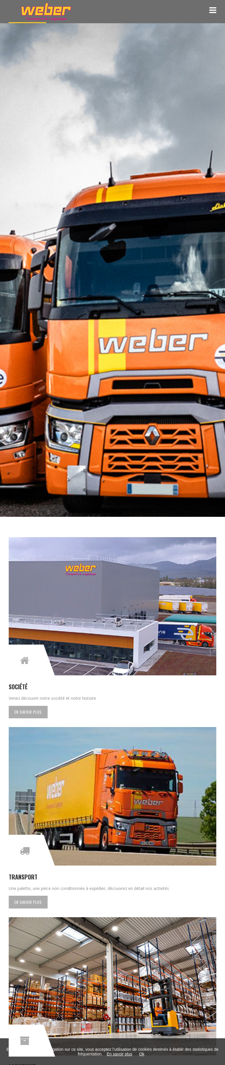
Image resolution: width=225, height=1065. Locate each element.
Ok (141, 1054)
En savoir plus (28, 712)
